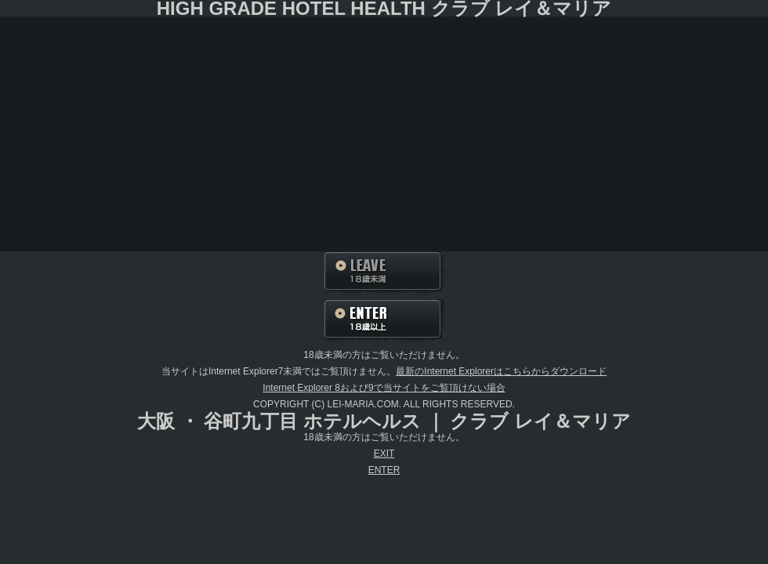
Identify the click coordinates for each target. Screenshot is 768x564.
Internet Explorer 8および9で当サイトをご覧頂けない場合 (384, 387)
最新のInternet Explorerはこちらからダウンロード (501, 371)
